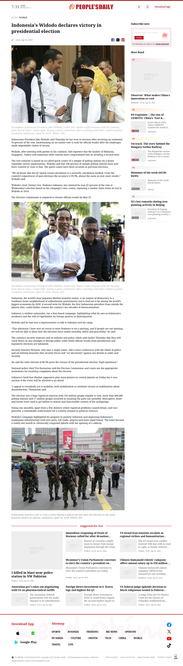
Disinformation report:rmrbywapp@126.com (30, 661)
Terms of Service (127, 657)
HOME (14, 17)
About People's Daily (146, 657)
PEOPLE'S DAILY (165, 657)
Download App (162, 7)
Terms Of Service (162, 44)
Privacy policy (112, 657)
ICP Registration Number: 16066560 (83, 657)
